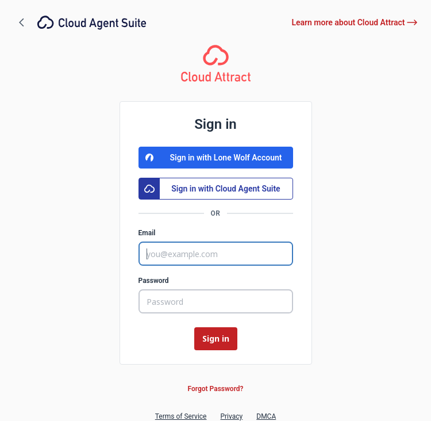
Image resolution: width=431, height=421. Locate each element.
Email (147, 233)
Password (153, 281)
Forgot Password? (215, 389)
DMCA (266, 416)
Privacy (231, 416)
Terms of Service (181, 416)
